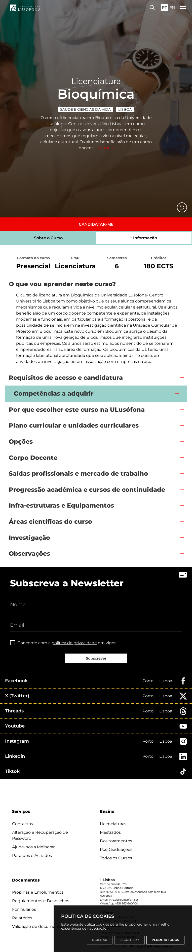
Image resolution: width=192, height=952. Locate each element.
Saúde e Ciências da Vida (85, 109)
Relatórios (22, 918)
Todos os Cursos (116, 858)
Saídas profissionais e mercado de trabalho (78, 473)
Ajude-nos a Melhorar (33, 847)
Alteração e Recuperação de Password (40, 835)
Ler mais (105, 147)
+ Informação (143, 238)
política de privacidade (74, 642)
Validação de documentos (38, 926)
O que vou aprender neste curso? (62, 284)
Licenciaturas (113, 823)
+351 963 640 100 (126, 903)
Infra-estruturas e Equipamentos (61, 505)
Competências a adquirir (54, 393)
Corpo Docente (33, 457)
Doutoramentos (116, 841)
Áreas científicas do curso (50, 521)
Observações (29, 553)
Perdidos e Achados (32, 855)
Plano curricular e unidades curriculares (74, 425)
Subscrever (96, 658)
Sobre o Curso (48, 238)
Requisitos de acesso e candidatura (66, 377)
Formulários (24, 909)
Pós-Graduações (116, 849)
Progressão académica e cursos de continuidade (87, 489)
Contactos (22, 823)
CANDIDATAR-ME (96, 224)
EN (172, 7)
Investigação (29, 537)
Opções (21, 441)
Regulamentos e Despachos (40, 900)
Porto (147, 680)
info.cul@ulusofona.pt (123, 899)
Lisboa (125, 109)
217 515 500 (112, 892)
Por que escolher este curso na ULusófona (77, 409)
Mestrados (110, 832)
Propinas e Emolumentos (37, 892)
